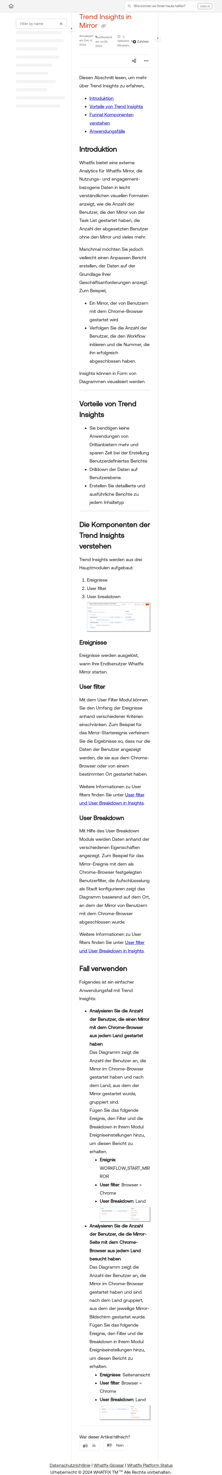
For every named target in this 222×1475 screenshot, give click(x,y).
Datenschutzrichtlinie (70, 1465)
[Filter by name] (41, 24)
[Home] (11, 6)
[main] (115, 737)
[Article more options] (146, 61)
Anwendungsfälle (107, 131)
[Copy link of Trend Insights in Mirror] (103, 26)
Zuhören (141, 41)
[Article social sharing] (134, 61)
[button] (169, 6)
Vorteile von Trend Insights (116, 106)
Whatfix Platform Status (150, 1465)
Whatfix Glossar (109, 1465)
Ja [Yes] (89, 1445)
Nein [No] (115, 1445)
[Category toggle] (72, 28)
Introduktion (102, 98)
